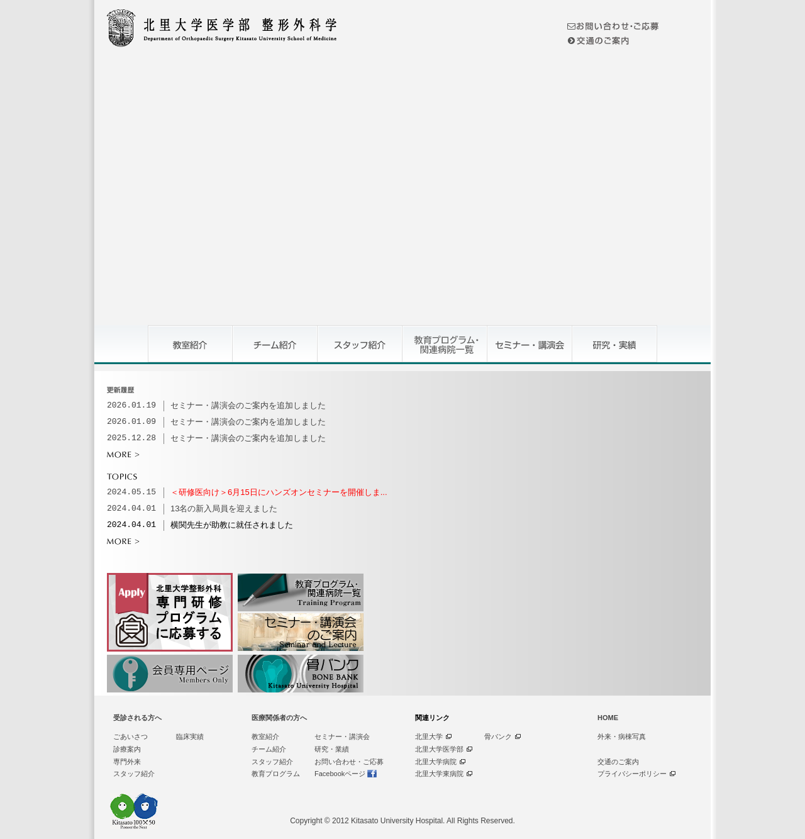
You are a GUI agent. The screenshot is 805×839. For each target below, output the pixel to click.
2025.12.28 (131, 438)
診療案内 (127, 749)
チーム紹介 (269, 749)
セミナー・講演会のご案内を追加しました (248, 405)
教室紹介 (265, 736)
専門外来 (127, 761)
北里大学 (429, 736)
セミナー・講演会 (342, 736)
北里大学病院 (436, 761)
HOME (607, 717)
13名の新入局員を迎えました (223, 508)
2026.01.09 (131, 422)
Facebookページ (339, 773)
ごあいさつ (130, 736)
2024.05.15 (131, 492)
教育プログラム (276, 773)
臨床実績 (190, 736)
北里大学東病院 (439, 773)
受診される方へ (137, 717)
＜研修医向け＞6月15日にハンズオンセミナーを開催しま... (278, 492)
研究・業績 (331, 749)
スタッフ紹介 (134, 773)
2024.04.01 (131, 508)
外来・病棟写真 (621, 736)
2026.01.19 (131, 405)
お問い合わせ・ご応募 (349, 761)
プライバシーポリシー (632, 773)
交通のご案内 (618, 761)
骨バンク (498, 736)
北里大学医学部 (439, 749)
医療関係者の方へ (279, 717)
